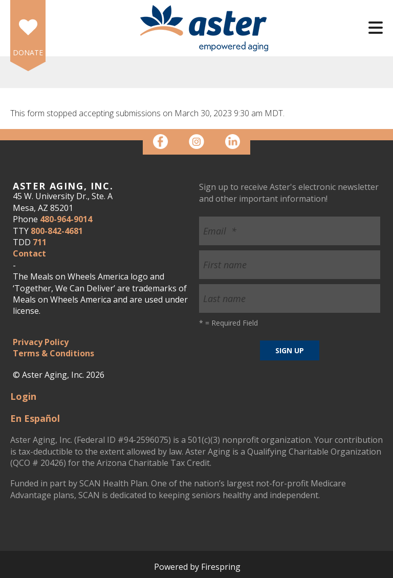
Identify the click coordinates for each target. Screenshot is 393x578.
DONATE (28, 52)
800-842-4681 (57, 231)
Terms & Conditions (53, 353)
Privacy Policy (41, 342)
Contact (29, 253)
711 (40, 242)
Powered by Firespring (197, 566)
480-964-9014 (66, 219)
